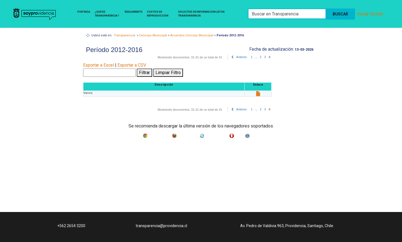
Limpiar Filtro (168, 72)
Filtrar (144, 72)
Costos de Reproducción (157, 13)
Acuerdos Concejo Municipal (191, 35)
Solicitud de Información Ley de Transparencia (201, 13)
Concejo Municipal (153, 35)
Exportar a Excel (98, 65)
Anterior (241, 57)
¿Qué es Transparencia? (107, 13)
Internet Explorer (217, 134)
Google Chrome (160, 134)
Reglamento (134, 11)
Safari (255, 134)
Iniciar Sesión (370, 14)
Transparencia (124, 35)
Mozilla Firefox (188, 134)
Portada (83, 11)
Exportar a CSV (131, 65)
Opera (239, 134)
